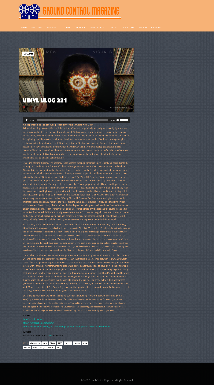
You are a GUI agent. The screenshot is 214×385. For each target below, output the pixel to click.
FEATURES (37, 27)
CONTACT (114, 27)
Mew (45, 343)
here (50, 335)
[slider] (72, 120)
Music (52, 343)
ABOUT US (128, 27)
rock (85, 343)
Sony (35, 347)
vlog (58, 347)
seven (27, 347)
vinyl (42, 347)
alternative (35, 343)
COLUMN (65, 27)
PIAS (60, 343)
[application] (76, 120)
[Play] (26, 120)
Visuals (51, 347)
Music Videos (96, 27)
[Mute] (117, 120)
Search (142, 27)
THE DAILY (79, 27)
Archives (156, 27)
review (77, 343)
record (68, 343)
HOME (24, 27)
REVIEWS (51, 27)
